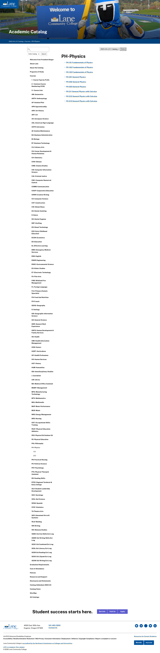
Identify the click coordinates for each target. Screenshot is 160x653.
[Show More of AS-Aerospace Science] (30, 119)
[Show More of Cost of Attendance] (28, 568)
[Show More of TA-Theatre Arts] (30, 511)
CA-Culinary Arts (38, 147)
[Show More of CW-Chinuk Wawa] (30, 207)
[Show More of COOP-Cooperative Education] (30, 190)
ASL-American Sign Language (43, 123)
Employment (69, 638)
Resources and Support (38, 577)
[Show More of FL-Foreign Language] (30, 287)
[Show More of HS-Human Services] (30, 359)
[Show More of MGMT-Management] (30, 388)
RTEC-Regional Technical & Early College (42, 483)
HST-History (36, 363)
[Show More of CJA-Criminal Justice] (30, 176)
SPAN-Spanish (37, 503)
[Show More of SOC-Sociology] (30, 495)
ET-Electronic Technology (41, 272)
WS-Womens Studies (39, 530)
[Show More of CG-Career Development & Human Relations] (30, 151)
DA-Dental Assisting (39, 211)
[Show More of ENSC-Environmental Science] (30, 264)
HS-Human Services (39, 359)
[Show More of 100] (32, 451)
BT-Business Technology (41, 143)
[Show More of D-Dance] (30, 215)
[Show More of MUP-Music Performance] (30, 406)
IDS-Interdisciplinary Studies (42, 371)
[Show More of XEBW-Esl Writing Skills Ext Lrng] (30, 538)
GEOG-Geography (38, 305)
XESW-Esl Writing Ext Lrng (42, 560)
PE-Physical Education (40, 439)
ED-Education (37, 242)
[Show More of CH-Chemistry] (30, 157)
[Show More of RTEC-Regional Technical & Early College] (30, 482)
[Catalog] (110, 49)
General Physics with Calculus (81, 91)
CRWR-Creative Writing (40, 195)
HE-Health (35, 337)
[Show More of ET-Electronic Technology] (30, 272)
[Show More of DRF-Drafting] (30, 223)
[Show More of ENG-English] (30, 256)
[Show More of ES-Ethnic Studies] (30, 268)
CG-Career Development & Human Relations (41, 152)
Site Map (33, 593)
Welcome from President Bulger (42, 59)
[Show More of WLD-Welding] (30, 522)
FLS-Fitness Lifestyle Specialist (40, 292)
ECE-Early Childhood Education (39, 232)
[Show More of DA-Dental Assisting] (30, 211)
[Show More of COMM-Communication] (30, 186)
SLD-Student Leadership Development (41, 490)
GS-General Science (39, 320)
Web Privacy (41, 638)
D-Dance (35, 215)
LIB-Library (36, 380)
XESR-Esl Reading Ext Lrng (42, 552)
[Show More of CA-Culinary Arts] (30, 147)
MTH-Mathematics (39, 398)
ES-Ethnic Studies (38, 268)
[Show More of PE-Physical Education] (30, 439)
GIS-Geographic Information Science (42, 315)
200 (34, 456)
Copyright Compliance (91, 638)
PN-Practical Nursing (39, 460)
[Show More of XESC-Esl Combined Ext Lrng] (30, 544)
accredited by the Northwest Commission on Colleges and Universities (49, 643)
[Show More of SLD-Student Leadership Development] (30, 488)
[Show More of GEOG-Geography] (30, 305)
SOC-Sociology (37, 495)
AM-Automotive (37, 94)
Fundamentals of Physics (79, 62)
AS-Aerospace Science (40, 119)
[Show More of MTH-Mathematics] (30, 398)
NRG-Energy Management (41, 414)
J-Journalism (36, 375)
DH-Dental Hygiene (39, 219)
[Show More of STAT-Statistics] (30, 507)
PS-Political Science (39, 464)
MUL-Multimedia (38, 402)
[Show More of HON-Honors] (30, 347)
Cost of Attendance (37, 569)
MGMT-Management (39, 388)
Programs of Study (37, 72)
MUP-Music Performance (41, 406)
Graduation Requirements (39, 565)
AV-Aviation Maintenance (41, 131)
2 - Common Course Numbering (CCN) (39, 85)
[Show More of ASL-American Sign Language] (30, 123)
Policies (33, 573)
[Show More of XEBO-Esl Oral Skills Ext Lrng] (30, 534)
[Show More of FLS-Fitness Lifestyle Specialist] (30, 291)
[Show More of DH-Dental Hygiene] (30, 219)
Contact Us (53, 628)
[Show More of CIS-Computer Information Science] (30, 170)
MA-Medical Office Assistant (42, 384)
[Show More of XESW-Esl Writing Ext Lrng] (30, 560)
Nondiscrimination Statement (25, 638)
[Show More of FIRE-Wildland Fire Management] (30, 280)
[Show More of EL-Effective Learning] (30, 246)
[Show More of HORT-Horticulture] (30, 351)
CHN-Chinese (37, 162)
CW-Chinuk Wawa (38, 207)
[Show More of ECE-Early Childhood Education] (30, 231)
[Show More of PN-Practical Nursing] (30, 459)
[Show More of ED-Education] (30, 241)
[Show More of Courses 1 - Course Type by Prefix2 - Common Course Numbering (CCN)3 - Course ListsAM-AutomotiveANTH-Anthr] (28, 76)
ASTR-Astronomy (38, 127)
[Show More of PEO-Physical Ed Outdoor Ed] (30, 435)
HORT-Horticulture (39, 351)
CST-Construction (38, 203)
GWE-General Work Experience (39, 325)
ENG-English (36, 256)
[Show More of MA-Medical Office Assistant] (30, 384)
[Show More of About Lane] (28, 63)
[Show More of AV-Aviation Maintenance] (30, 131)
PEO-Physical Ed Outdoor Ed (42, 435)
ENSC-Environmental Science (43, 264)
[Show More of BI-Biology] (30, 139)
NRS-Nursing (36, 418)
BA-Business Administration (42, 135)
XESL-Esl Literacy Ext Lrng (42, 548)
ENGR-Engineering (39, 260)
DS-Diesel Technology (40, 227)
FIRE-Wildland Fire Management (39, 282)
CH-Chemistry (37, 158)
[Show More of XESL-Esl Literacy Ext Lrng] (30, 548)
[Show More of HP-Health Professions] (30, 355)
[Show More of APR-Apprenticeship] (30, 106)
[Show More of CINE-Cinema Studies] (30, 166)
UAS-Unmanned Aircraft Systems (41, 516)
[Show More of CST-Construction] (30, 203)
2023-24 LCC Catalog (16, 41)
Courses (29, 41)
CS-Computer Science (40, 199)
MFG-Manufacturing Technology (39, 393)
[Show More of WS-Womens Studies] (30, 530)
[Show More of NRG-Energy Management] (30, 414)
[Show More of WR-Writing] (30, 526)
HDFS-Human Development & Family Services (43, 332)
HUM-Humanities (38, 367)
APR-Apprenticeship (39, 106)
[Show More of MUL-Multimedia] (30, 402)
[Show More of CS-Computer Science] (30, 199)
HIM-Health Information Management (40, 342)
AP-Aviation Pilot (38, 102)
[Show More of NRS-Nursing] (30, 418)
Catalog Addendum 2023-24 (40, 585)
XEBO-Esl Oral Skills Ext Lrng (43, 534)
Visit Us (112, 612)
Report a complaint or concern (112, 638)
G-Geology (36, 309)
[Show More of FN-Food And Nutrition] (30, 297)
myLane (148, 642)
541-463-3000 (55, 625)
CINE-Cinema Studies (40, 166)
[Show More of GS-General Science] (30, 320)
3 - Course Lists (37, 90)
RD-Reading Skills (38, 478)
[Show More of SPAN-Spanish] (30, 503)
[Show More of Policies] (28, 573)
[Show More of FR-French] (30, 301)
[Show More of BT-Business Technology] (30, 143)
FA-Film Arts (36, 276)
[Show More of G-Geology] (30, 309)
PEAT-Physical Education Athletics (41, 430)
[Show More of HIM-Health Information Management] (30, 341)
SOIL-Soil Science (38, 499)
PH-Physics (36, 447)
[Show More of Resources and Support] (28, 577)
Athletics (78, 638)
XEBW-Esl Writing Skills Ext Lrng (42, 539)
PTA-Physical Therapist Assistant (40, 473)
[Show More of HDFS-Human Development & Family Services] (30, 330)
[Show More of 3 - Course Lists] (30, 90)
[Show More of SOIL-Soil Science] (30, 499)
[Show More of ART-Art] (30, 114)
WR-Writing (36, 526)
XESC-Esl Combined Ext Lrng (42, 544)
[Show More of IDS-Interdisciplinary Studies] (30, 371)
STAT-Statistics (37, 507)
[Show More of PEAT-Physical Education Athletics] (30, 429)
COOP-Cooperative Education (43, 191)
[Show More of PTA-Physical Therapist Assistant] (30, 472)
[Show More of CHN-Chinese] (30, 161)
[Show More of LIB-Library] (30, 379)
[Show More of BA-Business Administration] (30, 135)
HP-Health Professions (40, 355)
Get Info (102, 612)
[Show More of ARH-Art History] (30, 110)
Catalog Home (35, 589)
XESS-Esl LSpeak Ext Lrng (41, 556)
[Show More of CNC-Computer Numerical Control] (30, 180)
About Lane (34, 64)
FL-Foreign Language (39, 287)
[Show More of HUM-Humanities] (30, 367)
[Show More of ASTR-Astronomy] (30, 127)
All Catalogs (34, 597)
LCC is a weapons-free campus (14, 647)
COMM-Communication (40, 186)
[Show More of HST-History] (30, 363)
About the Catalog (36, 68)
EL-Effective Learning (40, 246)
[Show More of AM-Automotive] (30, 94)
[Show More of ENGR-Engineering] (30, 260)
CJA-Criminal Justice (39, 176)
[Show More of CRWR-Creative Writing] (30, 195)
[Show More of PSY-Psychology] (30, 468)
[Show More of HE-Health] (30, 337)
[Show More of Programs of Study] (28, 72)
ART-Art (35, 115)
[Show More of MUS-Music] (30, 410)
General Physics (76, 77)
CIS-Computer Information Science (41, 171)
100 (34, 451)
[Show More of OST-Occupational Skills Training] (30, 422)
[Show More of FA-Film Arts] (30, 276)
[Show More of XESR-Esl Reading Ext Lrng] (30, 552)
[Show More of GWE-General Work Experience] (30, 324)
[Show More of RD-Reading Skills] (30, 478)
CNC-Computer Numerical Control (41, 181)
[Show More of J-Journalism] (30, 375)
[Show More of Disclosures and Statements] (28, 581)
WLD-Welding (37, 522)
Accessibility (8, 638)
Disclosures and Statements (40, 581)
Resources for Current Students (144, 636)
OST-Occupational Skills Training (41, 424)
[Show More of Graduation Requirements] (28, 564)
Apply (122, 612)
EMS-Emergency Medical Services (41, 251)
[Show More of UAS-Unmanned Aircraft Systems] (30, 515)
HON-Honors (36, 347)
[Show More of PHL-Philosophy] (30, 443)
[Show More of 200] (32, 455)
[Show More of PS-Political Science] (30, 464)
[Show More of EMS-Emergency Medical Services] (30, 250)
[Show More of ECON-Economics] (30, 237)
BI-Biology (35, 139)
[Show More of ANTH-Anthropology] (30, 98)
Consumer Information (55, 638)
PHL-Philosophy (37, 443)
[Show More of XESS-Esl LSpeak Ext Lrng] (30, 556)
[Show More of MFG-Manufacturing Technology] (30, 392)
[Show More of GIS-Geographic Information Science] (30, 313)
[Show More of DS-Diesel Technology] (30, 227)
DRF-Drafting (37, 223)
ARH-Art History (38, 111)
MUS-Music (36, 410)
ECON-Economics (38, 238)
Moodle (138, 642)
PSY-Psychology (38, 468)
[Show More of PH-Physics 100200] (30, 447)
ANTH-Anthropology (39, 98)
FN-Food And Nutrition (40, 297)
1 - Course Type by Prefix (40, 80)
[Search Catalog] (38, 49)
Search (44, 54)
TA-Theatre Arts (37, 511)
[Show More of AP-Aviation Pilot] (30, 102)
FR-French (35, 301)
